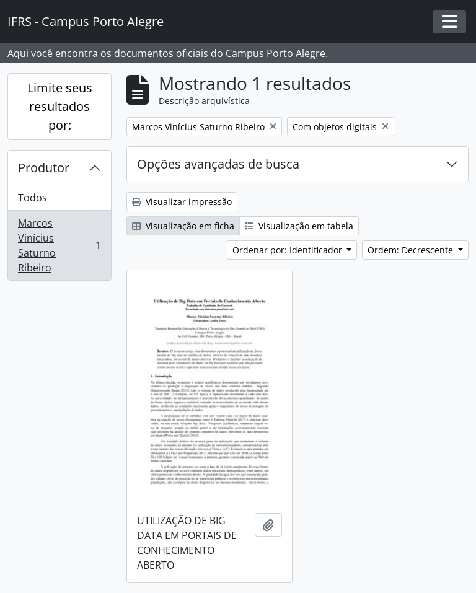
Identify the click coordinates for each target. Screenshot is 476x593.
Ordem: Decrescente (412, 250)
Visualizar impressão (182, 202)
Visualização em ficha (183, 226)
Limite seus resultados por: (59, 106)
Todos (32, 197)
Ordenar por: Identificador (288, 250)
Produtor (43, 167)
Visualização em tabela (299, 226)
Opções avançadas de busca (218, 164)
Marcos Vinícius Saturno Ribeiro (59, 245)
